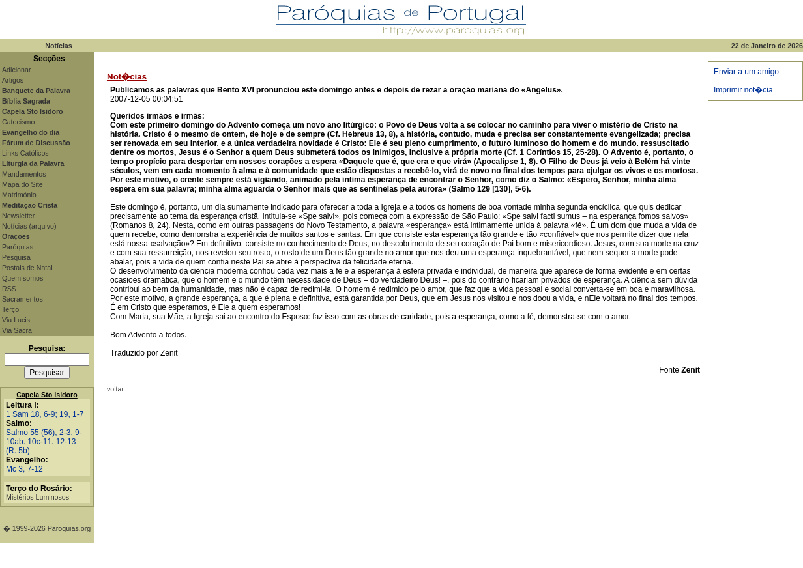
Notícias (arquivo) (29, 226)
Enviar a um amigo (746, 71)
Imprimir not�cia (743, 89)
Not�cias (127, 76)
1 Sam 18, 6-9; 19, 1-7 (44, 414)
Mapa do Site (22, 184)
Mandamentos (24, 174)
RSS (9, 288)
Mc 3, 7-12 (24, 469)
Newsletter (18, 216)
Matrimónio (19, 195)
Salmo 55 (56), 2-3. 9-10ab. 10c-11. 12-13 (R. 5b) (44, 441)
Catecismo (18, 122)
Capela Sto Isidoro (47, 395)
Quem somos (22, 278)
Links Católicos (25, 153)
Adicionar (16, 70)
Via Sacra (17, 330)
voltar (115, 389)
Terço (10, 309)
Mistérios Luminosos (37, 497)
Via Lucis (16, 320)
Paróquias (17, 247)
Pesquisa (16, 257)
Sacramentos (22, 299)
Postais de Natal (27, 268)
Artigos (12, 80)
